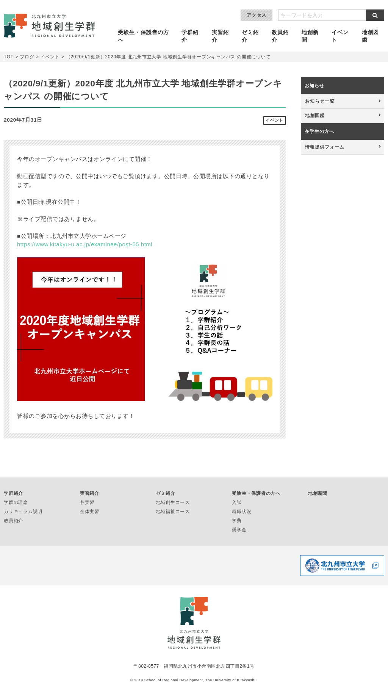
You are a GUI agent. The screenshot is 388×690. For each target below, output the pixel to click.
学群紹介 (191, 36)
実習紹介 (221, 36)
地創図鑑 (370, 36)
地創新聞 (310, 36)
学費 (237, 520)
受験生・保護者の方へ (145, 36)
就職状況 (241, 511)
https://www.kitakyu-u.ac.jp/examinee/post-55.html (84, 244)
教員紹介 (280, 36)
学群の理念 (16, 502)
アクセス (256, 15)
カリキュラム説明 (23, 511)
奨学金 (239, 529)
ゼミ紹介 (251, 36)
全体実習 (89, 511)
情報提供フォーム (324, 147)
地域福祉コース (173, 511)
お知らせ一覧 (320, 101)
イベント (340, 36)
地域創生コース (173, 502)
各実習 (87, 502)
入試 (237, 502)
